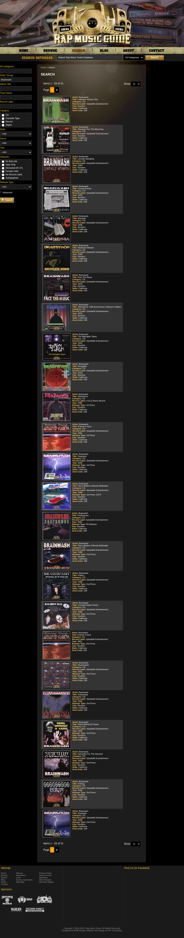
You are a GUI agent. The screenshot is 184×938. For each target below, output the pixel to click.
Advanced (7, 192)
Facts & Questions (24, 880)
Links (18, 877)
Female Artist (12, 171)
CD (7, 115)
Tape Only (10, 164)
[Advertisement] (166, 200)
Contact (4, 884)
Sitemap (5, 868)
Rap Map (20, 882)
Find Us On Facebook (136, 868)
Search (4, 877)
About (3, 882)
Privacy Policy (45, 873)
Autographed (12, 178)
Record (9, 121)
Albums (19, 873)
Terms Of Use (45, 875)
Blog (3, 880)
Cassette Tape (13, 118)
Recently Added (46, 882)
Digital (9, 125)
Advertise (43, 877)
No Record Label (14, 174)
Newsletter (21, 875)
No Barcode (11, 161)
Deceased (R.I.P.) (14, 168)
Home (43, 67)
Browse (4, 875)
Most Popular (45, 880)
